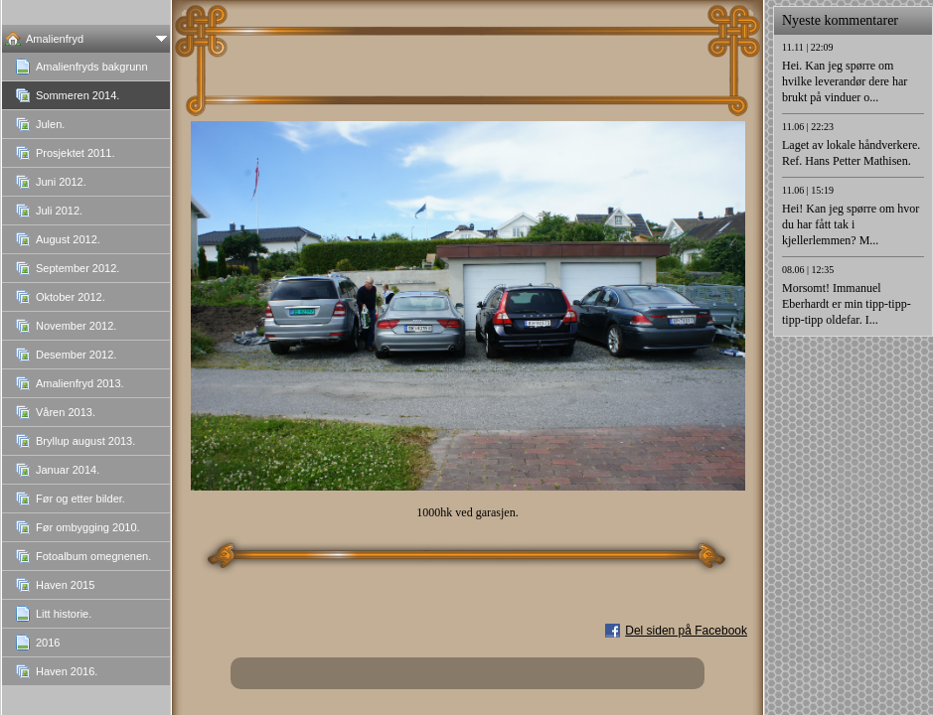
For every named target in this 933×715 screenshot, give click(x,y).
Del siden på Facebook (686, 631)
